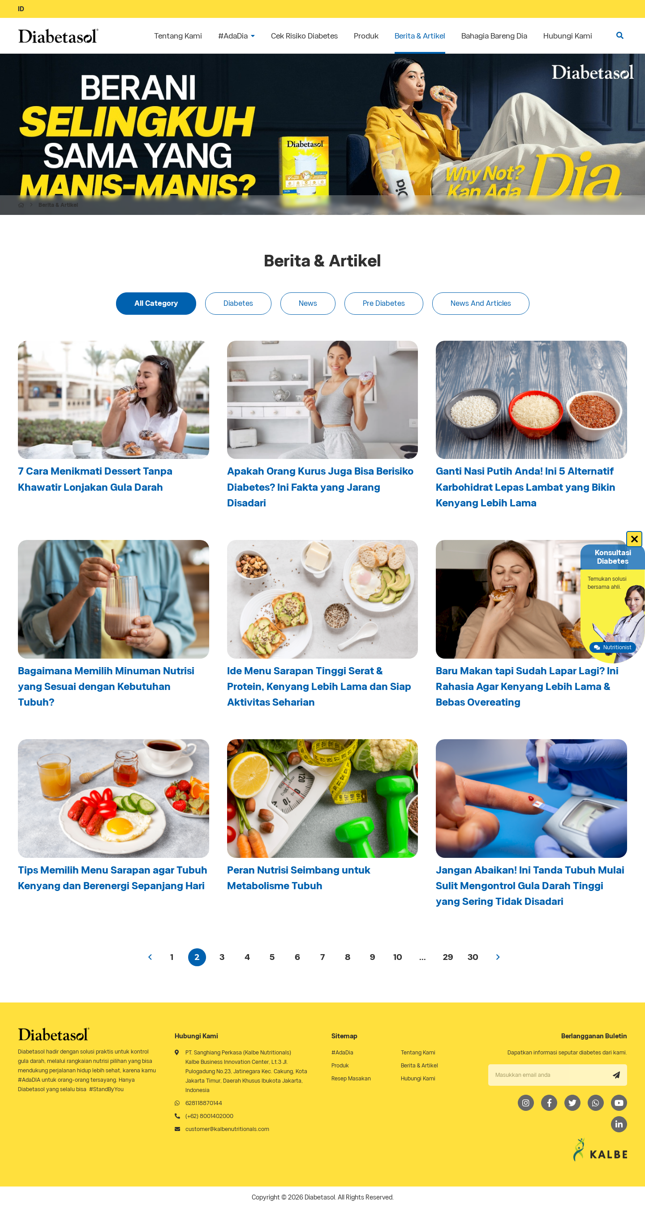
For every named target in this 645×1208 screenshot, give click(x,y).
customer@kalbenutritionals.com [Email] (227, 1129)
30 (473, 957)
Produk (340, 1065)
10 (397, 957)
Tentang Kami (418, 1052)
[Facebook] (549, 1103)
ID (21, 9)
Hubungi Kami (418, 1078)
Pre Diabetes (384, 303)
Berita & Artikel (419, 1065)
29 (448, 957)
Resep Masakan (351, 1078)
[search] (620, 35)
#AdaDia (342, 1052)
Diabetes (238, 303)
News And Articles (481, 303)
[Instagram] (526, 1103)
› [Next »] (498, 957)
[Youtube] (619, 1103)
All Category (156, 303)
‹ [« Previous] (150, 957)
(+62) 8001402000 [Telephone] (209, 1116)
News (308, 303)
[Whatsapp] (596, 1103)
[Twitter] (572, 1103)
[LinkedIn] (619, 1124)
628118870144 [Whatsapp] (203, 1103)
